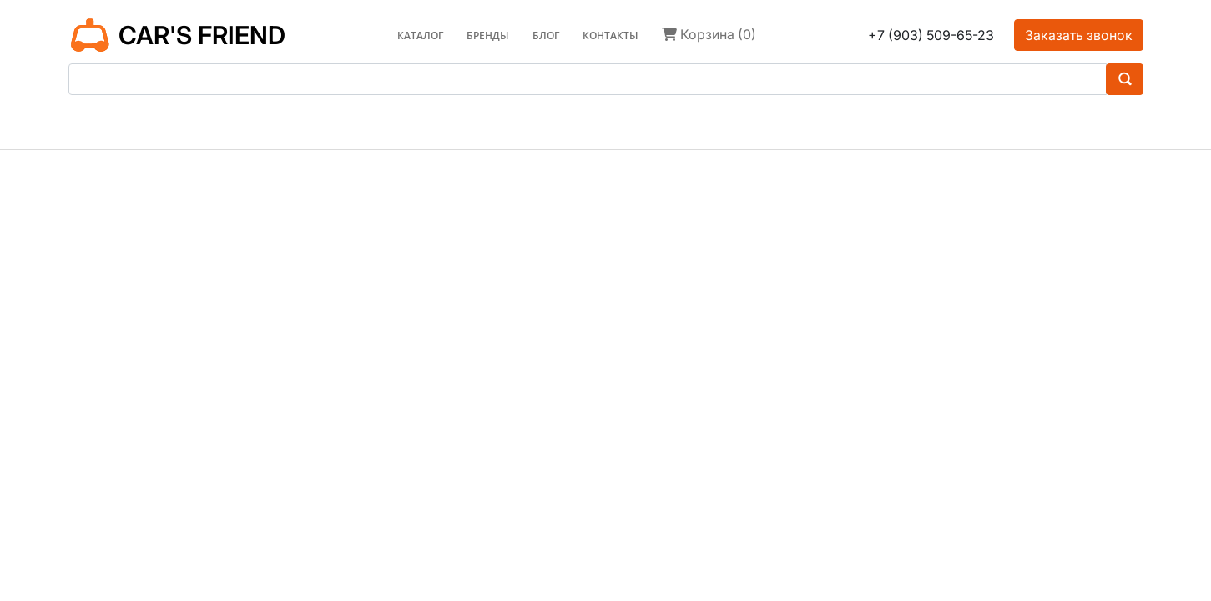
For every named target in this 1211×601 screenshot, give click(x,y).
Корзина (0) (709, 34)
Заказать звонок (1079, 35)
